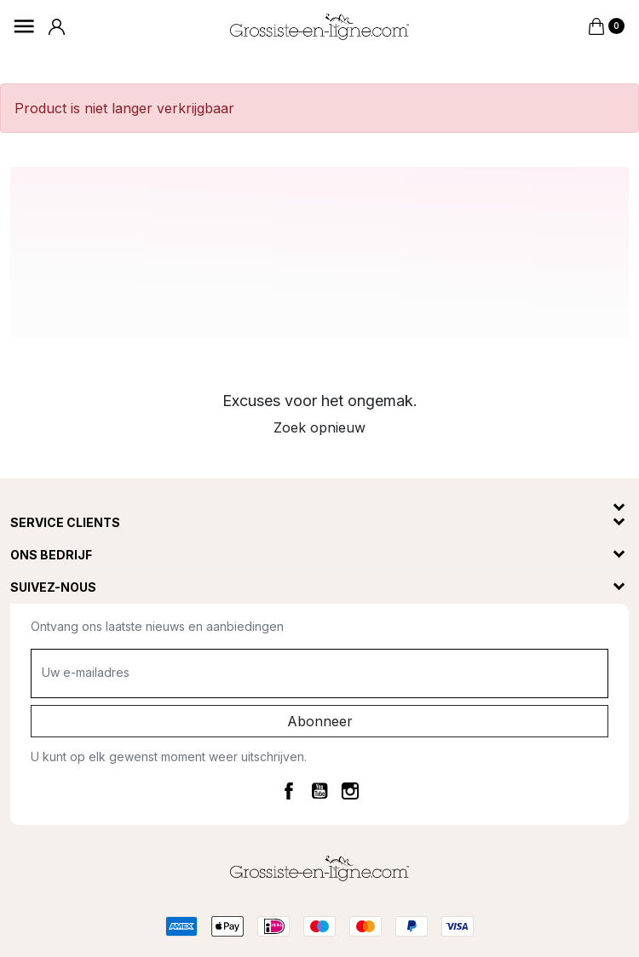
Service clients (65, 522)
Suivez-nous (53, 587)
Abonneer (320, 721)
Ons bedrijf (51, 554)
